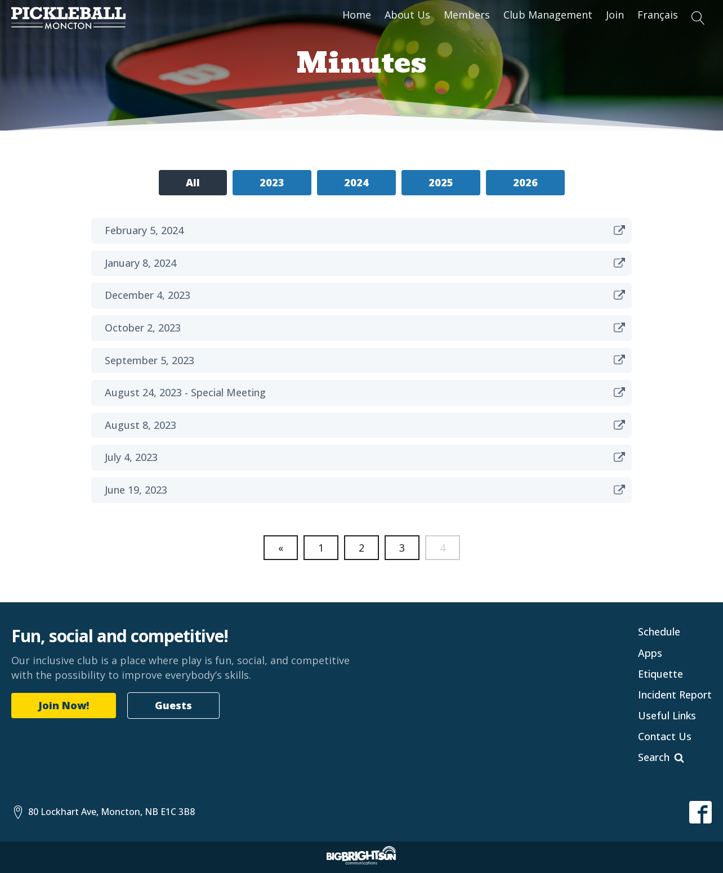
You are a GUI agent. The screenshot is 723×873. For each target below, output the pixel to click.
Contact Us (664, 736)
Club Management (547, 14)
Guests (173, 705)
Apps (650, 653)
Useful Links (667, 715)
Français (657, 14)
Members (467, 14)
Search (654, 757)
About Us (407, 14)
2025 (441, 182)
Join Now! (63, 705)
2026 (525, 182)
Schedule (659, 631)
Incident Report (675, 694)
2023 (272, 182)
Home (356, 14)
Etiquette (660, 674)
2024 (356, 182)
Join (615, 14)
